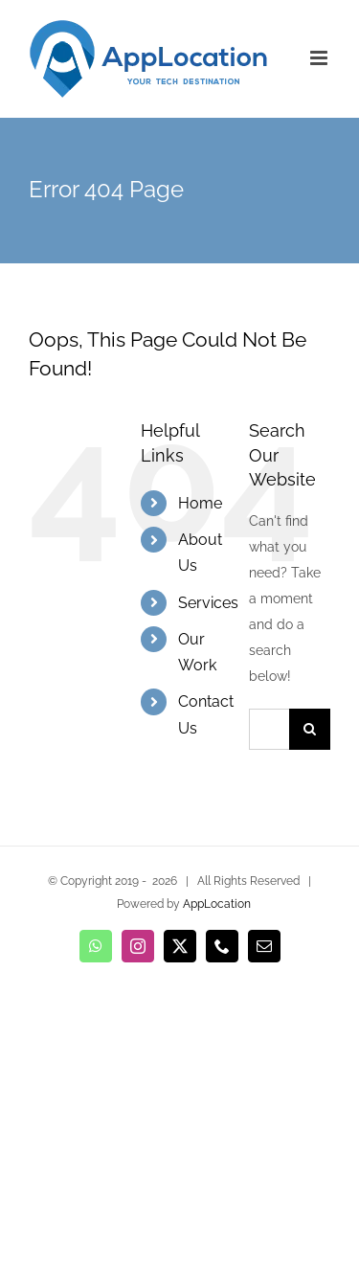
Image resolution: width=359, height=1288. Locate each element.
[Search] (309, 729)
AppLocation (217, 904)
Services (208, 603)
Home (200, 503)
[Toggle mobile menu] (320, 58)
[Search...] (269, 729)
